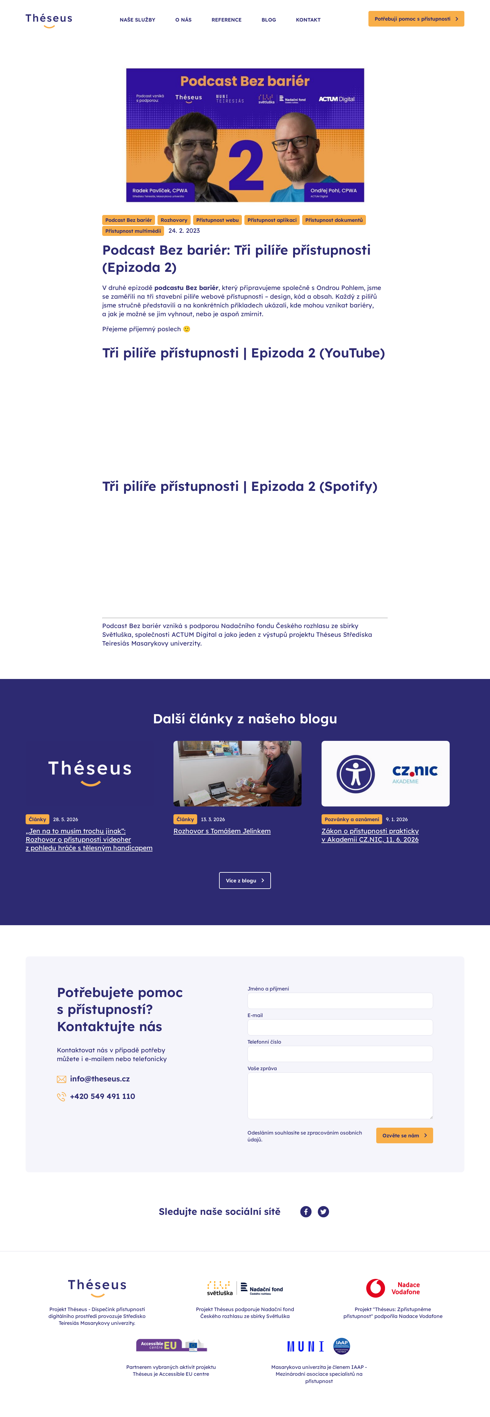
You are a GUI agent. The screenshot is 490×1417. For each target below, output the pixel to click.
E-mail (255, 1015)
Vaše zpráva (262, 1068)
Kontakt (308, 20)
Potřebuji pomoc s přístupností (412, 19)
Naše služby (137, 20)
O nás (183, 20)
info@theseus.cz (100, 1078)
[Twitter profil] (323, 1211)
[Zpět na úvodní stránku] (49, 21)
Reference (227, 20)
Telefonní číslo (264, 1042)
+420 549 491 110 (102, 1096)
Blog (269, 20)
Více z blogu (241, 880)
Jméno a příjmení (268, 988)
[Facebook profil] (306, 1211)
